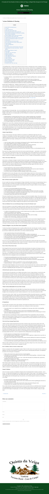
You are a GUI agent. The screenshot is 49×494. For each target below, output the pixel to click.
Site (3, 418)
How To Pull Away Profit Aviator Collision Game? (13, 42)
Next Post (44, 393)
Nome (3, 413)
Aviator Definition (8, 57)
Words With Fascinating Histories (10, 27)
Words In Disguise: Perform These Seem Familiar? (13, 35)
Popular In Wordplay (8, 53)
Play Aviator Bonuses (8, 61)
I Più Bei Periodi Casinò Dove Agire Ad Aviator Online (14, 37)
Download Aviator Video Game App (11, 62)
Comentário (4, 401)
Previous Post (5, 393)
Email (3, 416)
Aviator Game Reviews (9, 29)
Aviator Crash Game (8, 58)
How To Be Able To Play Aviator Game (11, 36)
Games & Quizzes (8, 43)
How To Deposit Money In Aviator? (11, 50)
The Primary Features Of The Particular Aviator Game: (14, 46)
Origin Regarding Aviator (9, 54)
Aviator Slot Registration (9, 44)
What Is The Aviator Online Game (10, 30)
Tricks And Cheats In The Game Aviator (11, 41)
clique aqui (36, 488)
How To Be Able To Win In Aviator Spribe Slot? (13, 31)
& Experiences (7, 39)
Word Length (7, 51)
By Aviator (7, 45)
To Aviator (7, 28)
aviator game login (32, 97)
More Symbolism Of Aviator (10, 59)
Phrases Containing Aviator (9, 60)
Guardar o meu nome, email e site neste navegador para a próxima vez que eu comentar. (15, 422)
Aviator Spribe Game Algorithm (10, 56)
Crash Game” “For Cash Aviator (10, 52)
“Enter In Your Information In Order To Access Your (14, 38)
